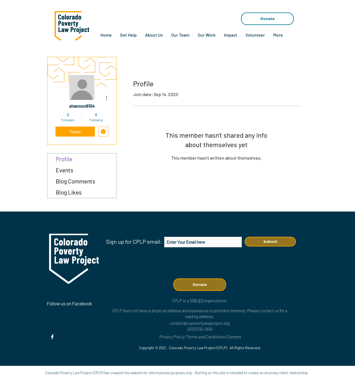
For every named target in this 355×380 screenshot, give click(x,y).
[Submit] (270, 241)
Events (64, 170)
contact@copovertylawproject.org (199, 323)
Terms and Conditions (206, 336)
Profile (64, 158)
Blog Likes (69, 192)
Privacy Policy (171, 336)
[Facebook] (52, 337)
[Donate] (267, 18)
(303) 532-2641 (199, 328)
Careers (234, 336)
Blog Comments (75, 181)
